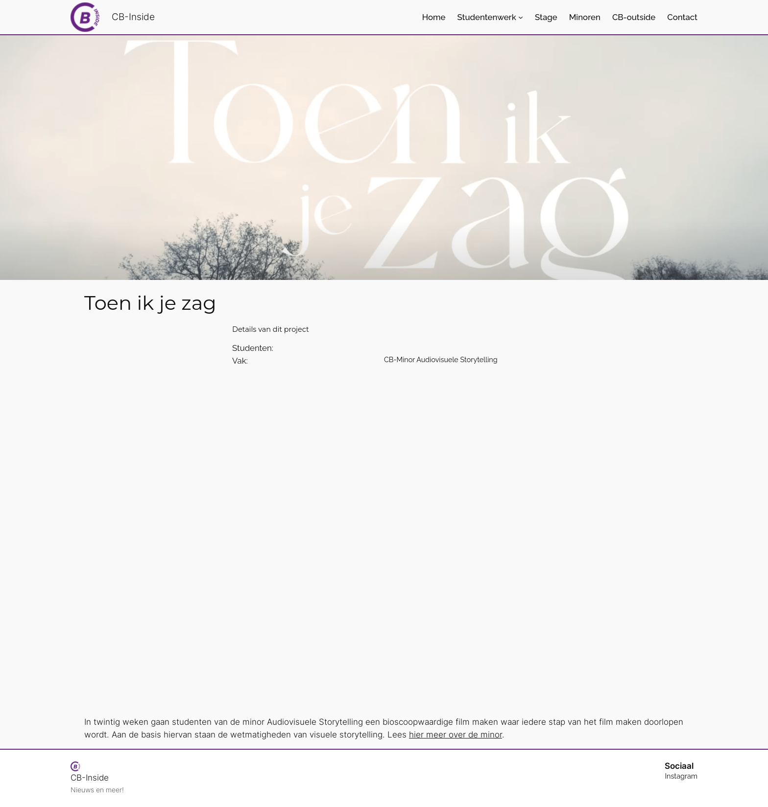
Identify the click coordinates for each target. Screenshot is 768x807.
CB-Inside (133, 17)
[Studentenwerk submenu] (520, 17)
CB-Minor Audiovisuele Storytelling (441, 359)
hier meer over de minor (455, 734)
